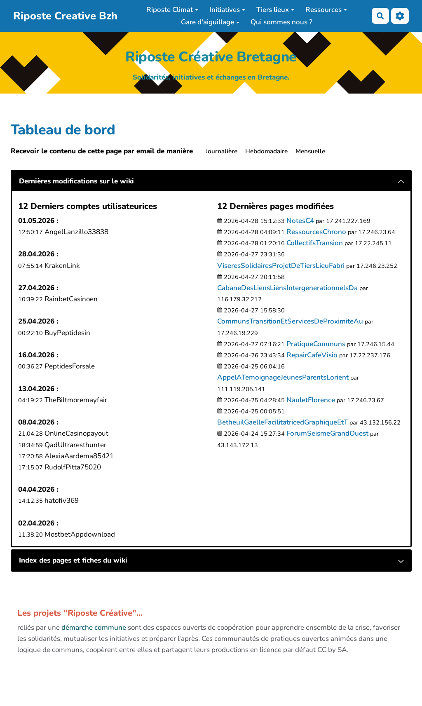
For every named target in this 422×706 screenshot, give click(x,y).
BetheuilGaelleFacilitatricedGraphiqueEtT (282, 422)
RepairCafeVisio (312, 355)
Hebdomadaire (266, 151)
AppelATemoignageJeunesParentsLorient (283, 377)
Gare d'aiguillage (210, 22)
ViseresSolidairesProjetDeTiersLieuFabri (281, 265)
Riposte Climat (172, 9)
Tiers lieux (275, 9)
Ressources (326, 9)
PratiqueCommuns (315, 344)
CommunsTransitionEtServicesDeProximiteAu (290, 321)
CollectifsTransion (314, 243)
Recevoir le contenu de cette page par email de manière (102, 151)
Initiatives (227, 9)
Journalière (221, 151)
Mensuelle (310, 151)
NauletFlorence (310, 400)
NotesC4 (300, 220)
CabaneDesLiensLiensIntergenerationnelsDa (287, 288)
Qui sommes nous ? (281, 22)
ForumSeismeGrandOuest (327, 433)
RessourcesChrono (316, 232)
